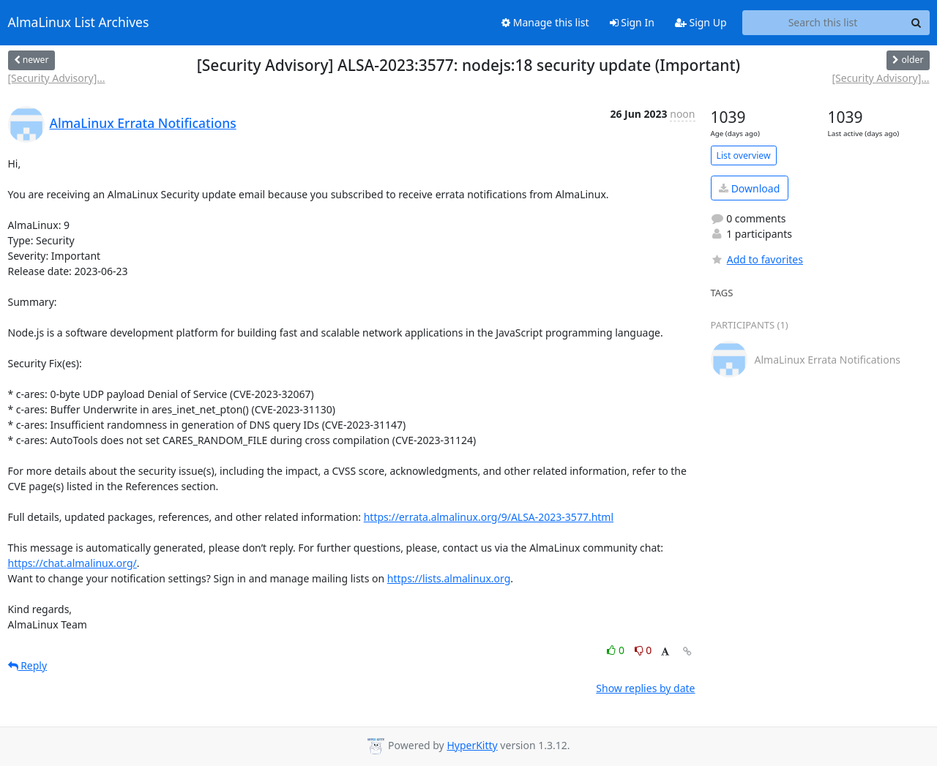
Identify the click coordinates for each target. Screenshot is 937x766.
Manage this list (545, 22)
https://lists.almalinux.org (449, 578)
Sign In (632, 22)
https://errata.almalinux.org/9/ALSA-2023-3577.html (488, 517)
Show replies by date (645, 688)
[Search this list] (823, 22)
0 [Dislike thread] (643, 650)
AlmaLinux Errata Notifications (143, 123)
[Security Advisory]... (56, 78)
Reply (28, 665)
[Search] (916, 22)
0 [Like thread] (617, 650)
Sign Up (701, 22)
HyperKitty (472, 745)
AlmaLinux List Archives (78, 22)
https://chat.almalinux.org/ (72, 563)
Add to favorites (757, 259)
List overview (744, 155)
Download (749, 188)
